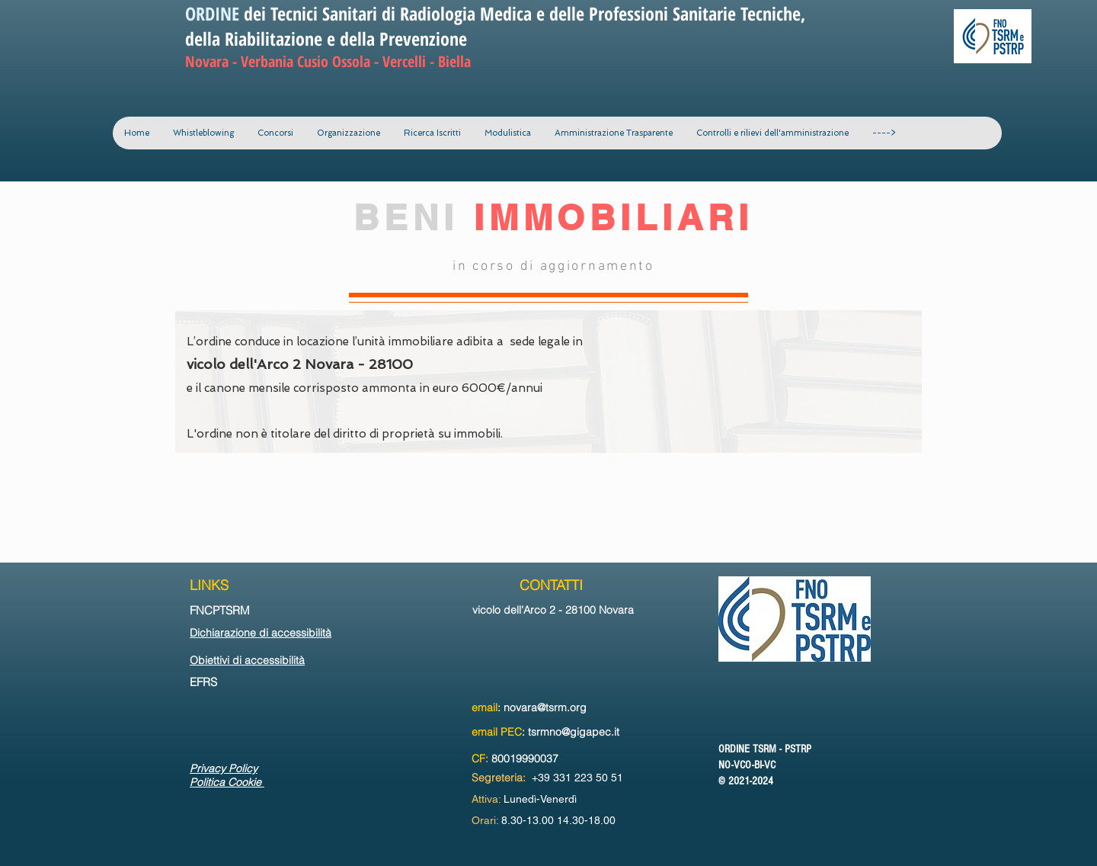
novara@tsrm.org (545, 707)
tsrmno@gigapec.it (573, 732)
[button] (348, 133)
